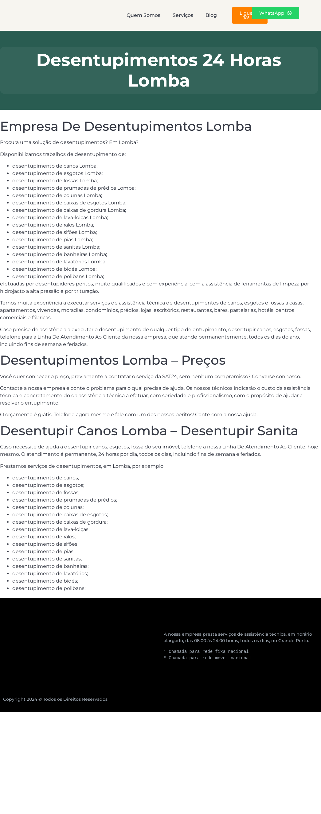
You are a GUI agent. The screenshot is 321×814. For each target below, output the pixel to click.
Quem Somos (112, 15)
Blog (203, 15)
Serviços (163, 15)
